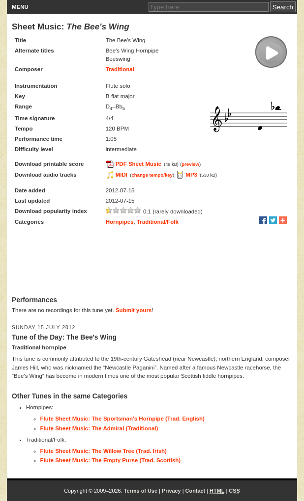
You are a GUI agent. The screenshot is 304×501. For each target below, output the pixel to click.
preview (190, 164)
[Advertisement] (152, 261)
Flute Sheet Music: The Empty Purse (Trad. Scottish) (110, 460)
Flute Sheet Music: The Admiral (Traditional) (99, 428)
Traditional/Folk (158, 222)
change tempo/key (152, 175)
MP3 (191, 175)
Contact (195, 491)
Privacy (171, 491)
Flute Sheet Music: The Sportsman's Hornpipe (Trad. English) (122, 419)
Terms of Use (140, 491)
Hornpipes (120, 222)
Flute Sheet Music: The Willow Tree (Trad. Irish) (103, 451)
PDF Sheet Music (138, 164)
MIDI (121, 175)
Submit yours (134, 310)
